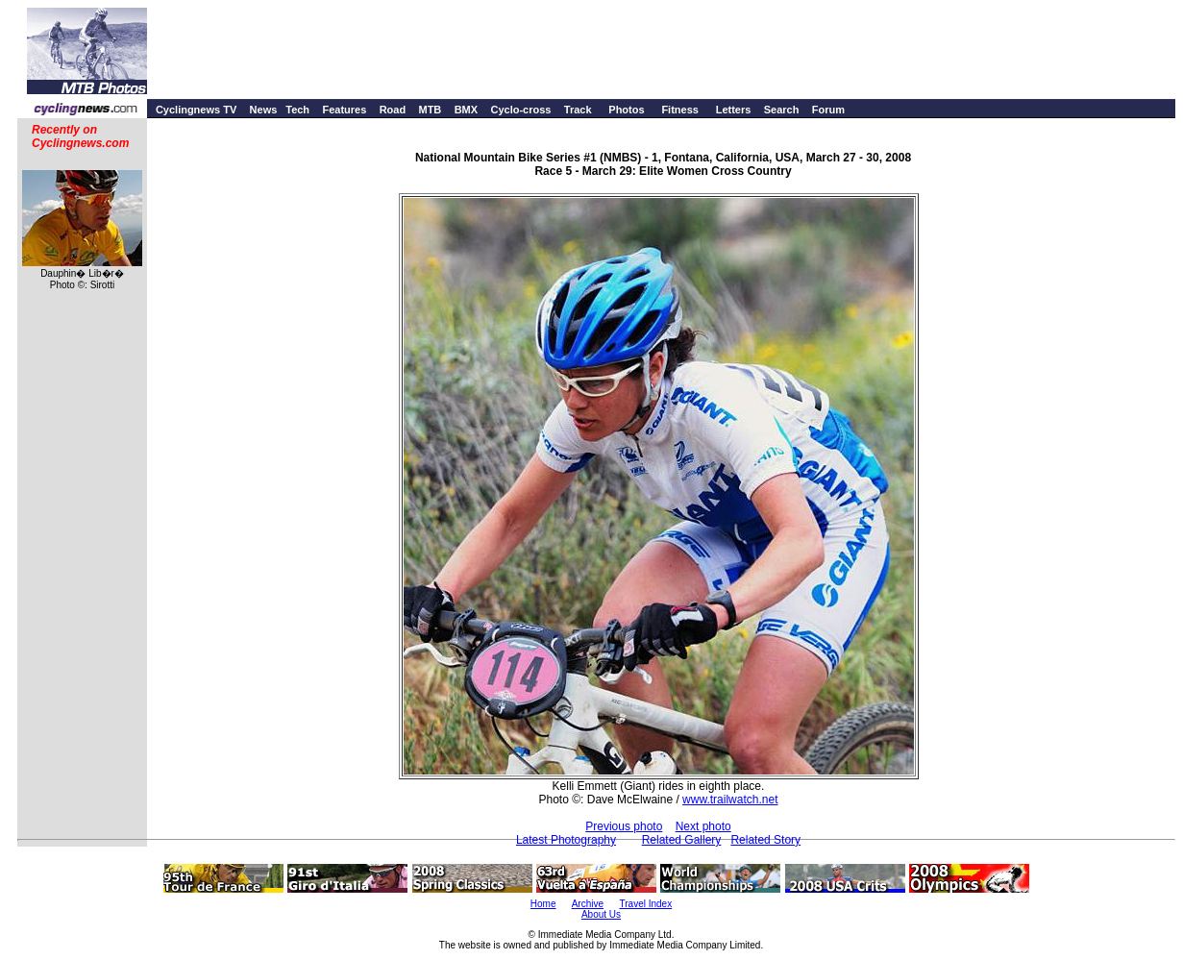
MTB (429, 109)
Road (393, 109)
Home (543, 903)
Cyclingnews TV (196, 109)
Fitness (680, 109)
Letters (734, 109)
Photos (626, 109)
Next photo (703, 826)
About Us (601, 914)
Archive (588, 903)
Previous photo (623, 826)
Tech (297, 109)
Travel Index (646, 903)
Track (578, 109)
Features (344, 109)
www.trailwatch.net (729, 799)
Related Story (765, 840)
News (264, 109)
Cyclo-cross (520, 109)
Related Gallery (682, 840)
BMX (466, 109)
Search (782, 109)
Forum (828, 109)
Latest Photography (566, 840)
